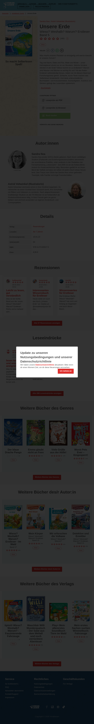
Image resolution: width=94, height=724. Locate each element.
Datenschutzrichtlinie (44, 365)
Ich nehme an (66, 371)
